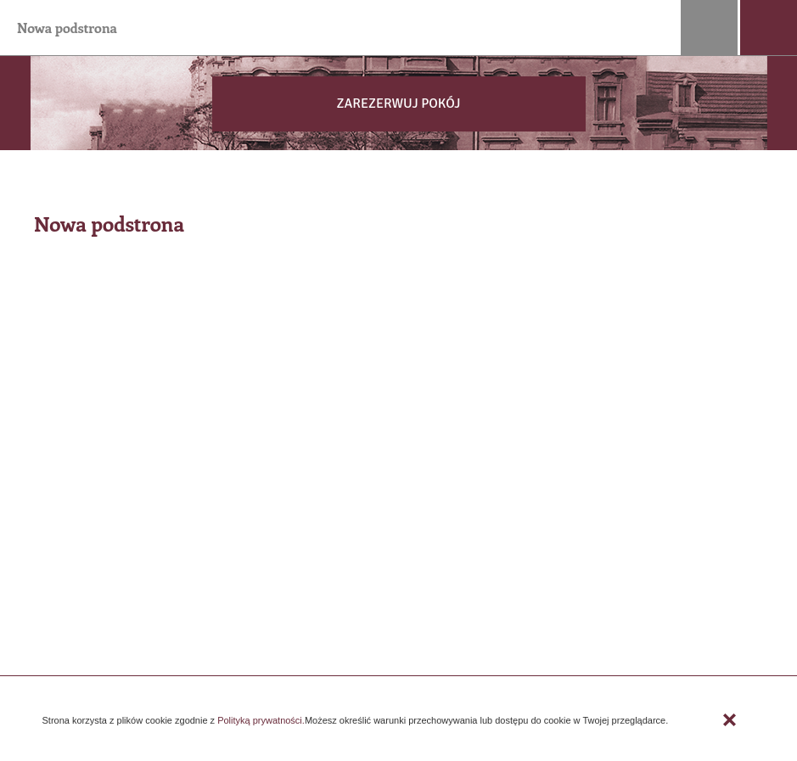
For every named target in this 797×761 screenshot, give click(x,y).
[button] (398, 103)
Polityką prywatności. (260, 720)
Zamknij (729, 720)
